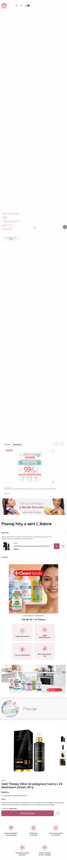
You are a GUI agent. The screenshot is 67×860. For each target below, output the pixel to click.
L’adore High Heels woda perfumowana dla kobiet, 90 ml (31, 546)
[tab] (33, 533)
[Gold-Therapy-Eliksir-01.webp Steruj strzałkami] (29, 750)
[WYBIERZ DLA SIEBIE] (11, 238)
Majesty (3, 780)
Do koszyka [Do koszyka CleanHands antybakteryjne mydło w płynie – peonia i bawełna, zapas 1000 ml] (53, 482)
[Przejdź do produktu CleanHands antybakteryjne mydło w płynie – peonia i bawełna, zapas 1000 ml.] (30, 466)
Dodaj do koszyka (27, 813)
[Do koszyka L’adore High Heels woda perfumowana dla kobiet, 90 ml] (56, 546)
